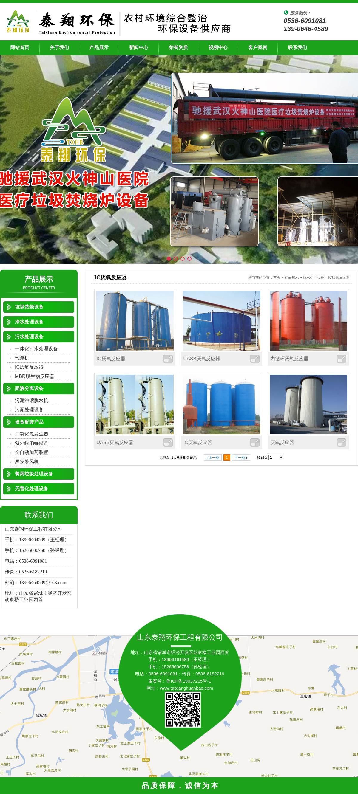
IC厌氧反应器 (29, 367)
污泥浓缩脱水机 (31, 400)
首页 (276, 277)
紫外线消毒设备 (31, 443)
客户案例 (257, 47)
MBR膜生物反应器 (34, 376)
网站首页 (19, 47)
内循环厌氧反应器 (289, 358)
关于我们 (59, 47)
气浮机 (22, 357)
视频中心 (218, 47)
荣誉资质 (178, 47)
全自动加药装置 (31, 452)
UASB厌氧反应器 (201, 358)
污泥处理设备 (29, 409)
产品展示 (99, 47)
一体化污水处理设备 (36, 348)
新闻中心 (138, 47)
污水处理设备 (313, 277)
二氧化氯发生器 (31, 433)
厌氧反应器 (282, 442)
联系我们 (297, 47)
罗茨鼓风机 (27, 461)
